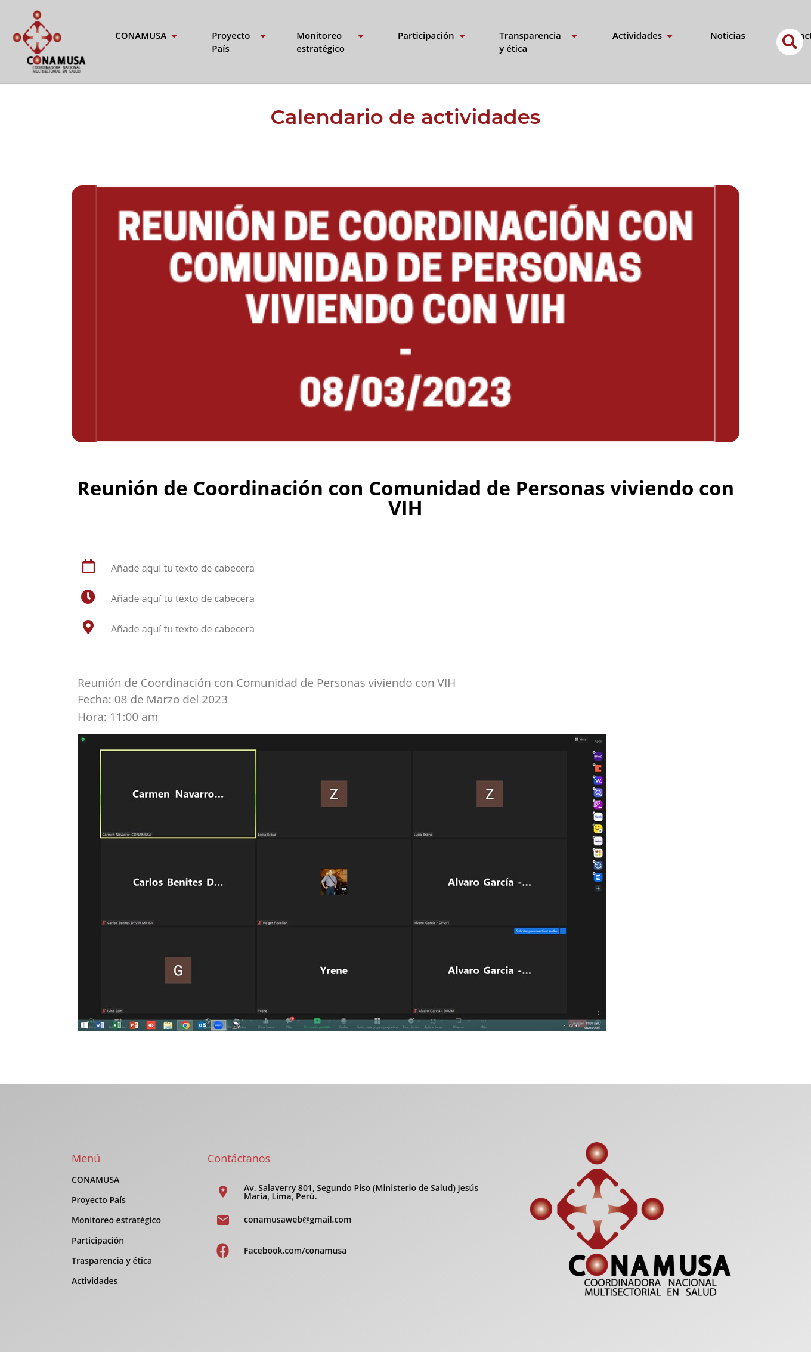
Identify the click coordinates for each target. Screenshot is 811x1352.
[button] (789, 42)
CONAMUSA (95, 1179)
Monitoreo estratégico (116, 1220)
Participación (98, 1240)
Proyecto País (99, 1199)
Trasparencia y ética (112, 1260)
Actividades (94, 1280)
